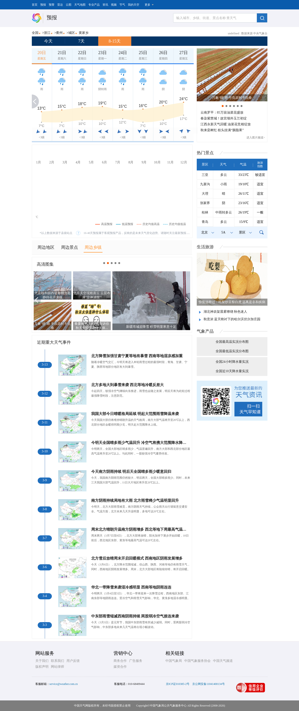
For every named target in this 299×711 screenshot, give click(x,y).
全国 (35, 33)
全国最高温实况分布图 (232, 342)
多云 (223, 175)
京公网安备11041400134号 (208, 684)
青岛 (205, 222)
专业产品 (94, 4)
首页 (34, 4)
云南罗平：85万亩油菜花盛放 (222, 112)
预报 (43, 4)
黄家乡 (84, 33)
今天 (48, 41)
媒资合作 (120, 666)
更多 (147, 4)
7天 (81, 41)
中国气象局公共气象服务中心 (168, 705)
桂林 (205, 212)
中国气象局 (173, 661)
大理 (205, 193)
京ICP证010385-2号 (178, 684)
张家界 (205, 203)
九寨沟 (205, 184)
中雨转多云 (223, 212)
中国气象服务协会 (197, 661)
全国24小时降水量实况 (232, 361)
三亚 (205, 175)
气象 (205, 331)
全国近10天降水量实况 (232, 371)
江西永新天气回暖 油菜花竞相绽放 (226, 124)
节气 (122, 4)
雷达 (60, 4)
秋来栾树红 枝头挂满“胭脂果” (222, 130)
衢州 (59, 33)
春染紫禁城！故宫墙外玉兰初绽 (224, 118)
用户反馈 (73, 661)
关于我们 (42, 661)
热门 (205, 152)
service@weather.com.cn (63, 684)
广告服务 (135, 661)
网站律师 (57, 666)
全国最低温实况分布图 (232, 351)
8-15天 (115, 41)
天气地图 (80, 4)
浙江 (47, 33)
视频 (114, 4)
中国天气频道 (223, 661)
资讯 (105, 4)
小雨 (223, 184)
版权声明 (42, 666)
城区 (71, 33)
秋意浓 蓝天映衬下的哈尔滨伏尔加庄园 (232, 319)
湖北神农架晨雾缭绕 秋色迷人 (225, 311)
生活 (205, 247)
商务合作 (120, 661)
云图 (68, 4)
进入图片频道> (255, 137)
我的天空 (133, 4)
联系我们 (57, 661)
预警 (51, 4)
